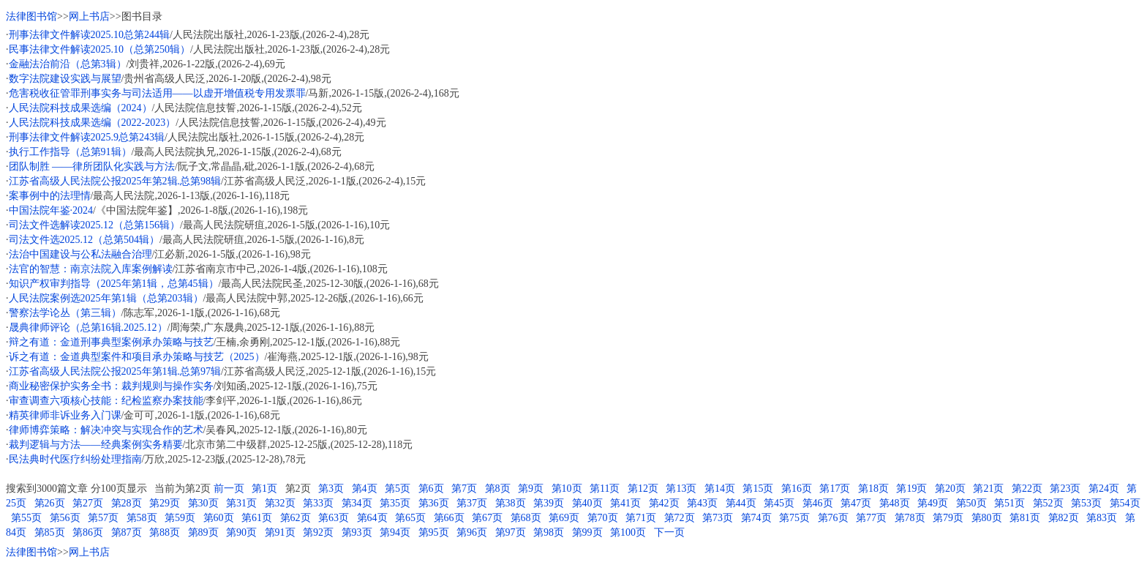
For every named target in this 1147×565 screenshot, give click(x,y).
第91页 (280, 532)
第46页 (817, 503)
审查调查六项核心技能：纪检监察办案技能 (106, 400)
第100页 (628, 532)
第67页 (487, 517)
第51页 (1009, 503)
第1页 (264, 488)
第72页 (679, 517)
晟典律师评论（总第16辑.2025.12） (88, 327)
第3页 (331, 488)
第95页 (433, 532)
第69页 (564, 517)
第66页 (449, 517)
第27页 (87, 503)
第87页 (126, 532)
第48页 (894, 503)
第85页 (49, 532)
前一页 (229, 488)
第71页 (640, 517)
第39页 (548, 503)
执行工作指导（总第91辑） (70, 151)
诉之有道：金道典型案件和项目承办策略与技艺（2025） (137, 356)
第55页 (26, 517)
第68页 (526, 517)
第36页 (433, 503)
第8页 (498, 488)
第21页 (988, 488)
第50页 (971, 503)
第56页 (65, 517)
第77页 (871, 517)
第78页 (910, 517)
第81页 (1024, 517)
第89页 (203, 532)
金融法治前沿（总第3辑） (68, 64)
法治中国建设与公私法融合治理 (80, 254)
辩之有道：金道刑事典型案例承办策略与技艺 (111, 342)
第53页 (1086, 503)
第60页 (218, 517)
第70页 (602, 517)
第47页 (855, 503)
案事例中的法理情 (50, 195)
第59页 (180, 517)
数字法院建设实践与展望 (65, 78)
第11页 (605, 488)
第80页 (986, 517)
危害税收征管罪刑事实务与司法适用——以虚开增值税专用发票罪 (157, 93)
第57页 (103, 517)
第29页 (164, 503)
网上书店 (89, 16)
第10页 (567, 488)
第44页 (741, 503)
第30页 (203, 503)
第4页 (364, 488)
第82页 (1063, 517)
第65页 (410, 517)
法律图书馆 (31, 16)
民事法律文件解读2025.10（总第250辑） (100, 49)
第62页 (295, 517)
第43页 (702, 503)
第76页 (833, 517)
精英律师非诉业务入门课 (65, 415)
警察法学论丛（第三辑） (65, 312)
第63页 (333, 517)
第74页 (756, 517)
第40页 (587, 503)
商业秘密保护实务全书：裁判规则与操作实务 (111, 386)
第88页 (164, 532)
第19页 (911, 488)
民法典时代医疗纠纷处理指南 (75, 459)
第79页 (948, 517)
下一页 (669, 532)
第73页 (717, 517)
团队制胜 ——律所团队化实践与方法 (92, 166)
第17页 (834, 488)
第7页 (464, 488)
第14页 (719, 488)
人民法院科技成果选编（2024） (80, 107)
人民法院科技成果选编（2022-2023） (92, 122)
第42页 (664, 503)
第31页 (241, 503)
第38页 (510, 503)
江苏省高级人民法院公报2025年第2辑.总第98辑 (115, 181)
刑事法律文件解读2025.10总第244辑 (89, 34)
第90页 (241, 532)
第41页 (625, 503)
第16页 (796, 488)
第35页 (395, 503)
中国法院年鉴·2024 (51, 210)
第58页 (142, 517)
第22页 (1027, 488)
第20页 (950, 488)
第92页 (318, 532)
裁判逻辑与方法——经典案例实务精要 (96, 444)
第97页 (510, 532)
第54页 (1125, 503)
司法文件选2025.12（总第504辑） (84, 239)
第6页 (431, 488)
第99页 (587, 532)
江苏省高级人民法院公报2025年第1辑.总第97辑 (115, 371)
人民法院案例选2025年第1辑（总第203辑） (106, 298)
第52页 (1048, 503)
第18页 (873, 488)
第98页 (548, 532)
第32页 (280, 503)
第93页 (357, 532)
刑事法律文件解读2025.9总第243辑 (87, 137)
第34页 (357, 503)
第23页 (1065, 488)
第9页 (531, 488)
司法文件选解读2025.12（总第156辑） (95, 225)
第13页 (681, 488)
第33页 (318, 503)
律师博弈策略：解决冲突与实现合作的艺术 (106, 429)
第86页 (87, 532)
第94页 (395, 532)
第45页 (779, 503)
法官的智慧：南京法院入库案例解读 (91, 268)
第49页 (932, 503)
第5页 (397, 488)
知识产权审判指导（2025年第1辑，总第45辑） (114, 283)
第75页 (794, 517)
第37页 (471, 503)
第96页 (471, 532)
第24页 (1103, 488)
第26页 (49, 503)
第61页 (256, 517)
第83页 (1101, 517)
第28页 (126, 503)
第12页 (643, 488)
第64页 (372, 517)
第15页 (757, 488)
